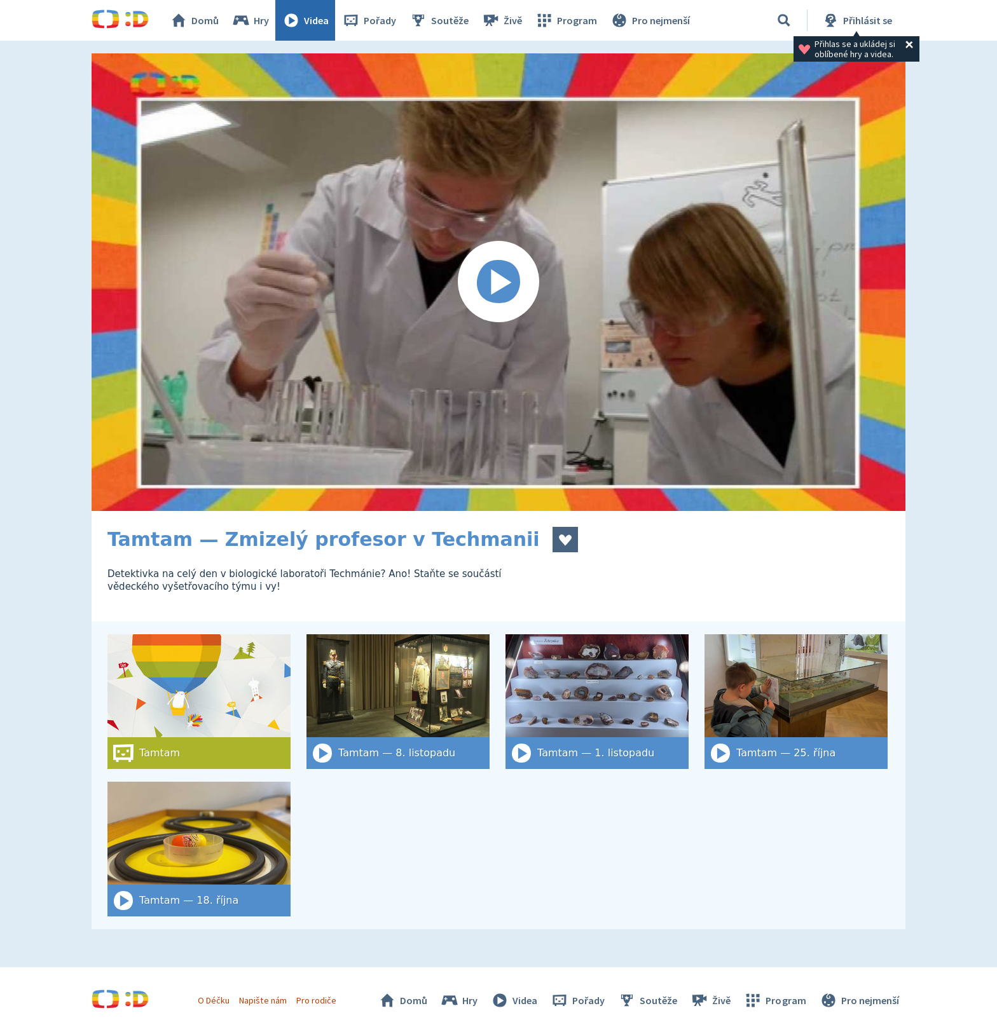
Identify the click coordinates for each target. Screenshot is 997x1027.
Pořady (368, 20)
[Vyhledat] (784, 20)
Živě (501, 20)
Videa (305, 20)
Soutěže (439, 20)
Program (566, 20)
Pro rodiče (316, 1000)
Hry (250, 20)
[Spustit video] (498, 282)
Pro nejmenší (650, 20)
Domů (194, 20)
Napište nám (262, 1000)
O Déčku (214, 1000)
